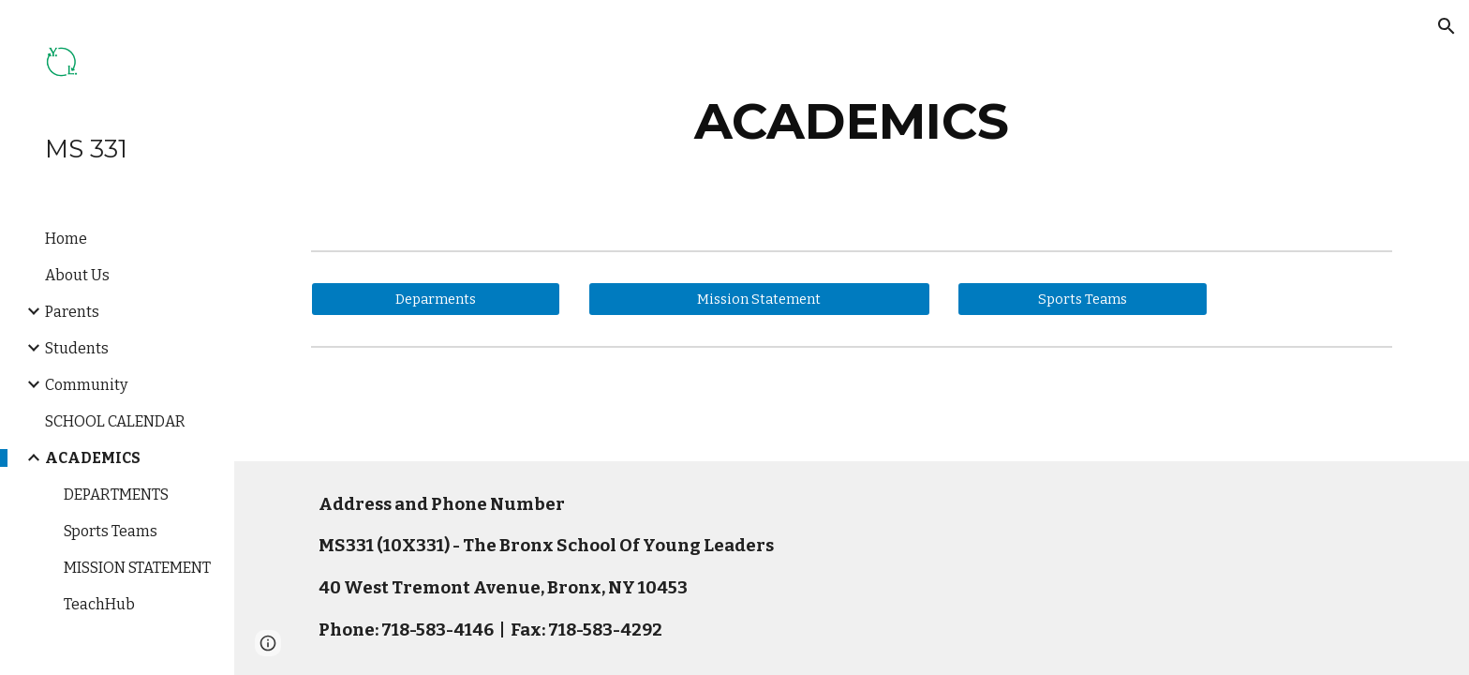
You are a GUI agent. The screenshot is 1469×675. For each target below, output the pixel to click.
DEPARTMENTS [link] (116, 494)
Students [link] (77, 348)
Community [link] (86, 385)
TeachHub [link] (99, 604)
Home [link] (66, 239)
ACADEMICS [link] (93, 458)
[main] (851, 121)
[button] (1446, 26)
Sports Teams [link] (110, 531)
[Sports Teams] (1082, 299)
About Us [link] (77, 275)
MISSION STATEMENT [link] (137, 568)
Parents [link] (72, 312)
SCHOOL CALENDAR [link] (115, 421)
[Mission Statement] (759, 299)
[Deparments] (435, 299)
